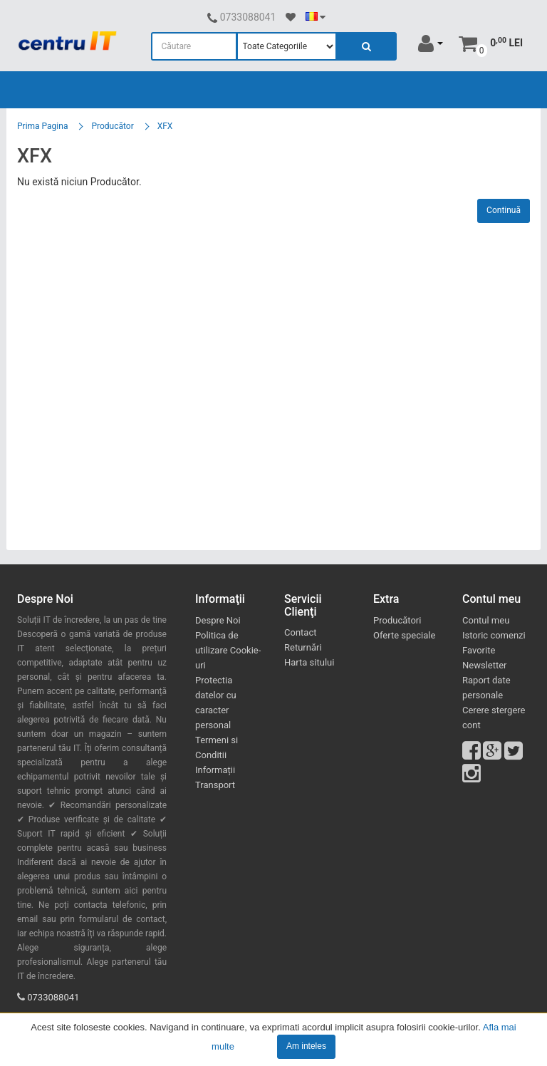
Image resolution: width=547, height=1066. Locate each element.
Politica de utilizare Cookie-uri (228, 650)
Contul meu (485, 620)
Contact (300, 632)
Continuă (503, 210)
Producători (397, 620)
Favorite (478, 650)
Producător (112, 126)
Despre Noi (218, 620)
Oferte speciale (404, 635)
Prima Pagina (42, 126)
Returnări (303, 647)
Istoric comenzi (494, 635)
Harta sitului (309, 662)
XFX (165, 126)
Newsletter (484, 665)
